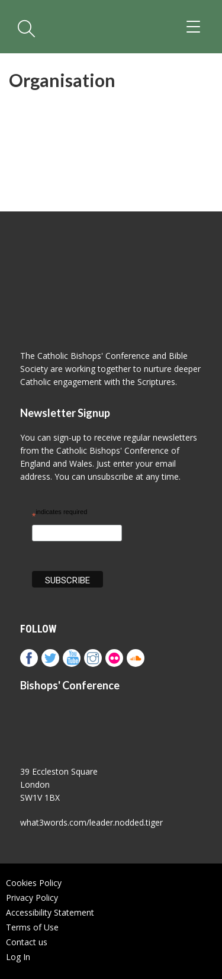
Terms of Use (32, 927)
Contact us (26, 942)
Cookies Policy (34, 882)
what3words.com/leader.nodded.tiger (91, 822)
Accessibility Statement (50, 912)
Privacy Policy (32, 897)
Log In (18, 956)
